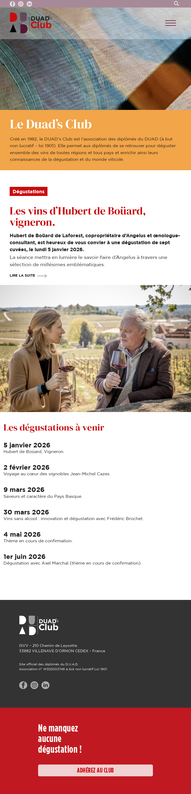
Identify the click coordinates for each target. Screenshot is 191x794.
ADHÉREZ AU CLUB (95, 770)
